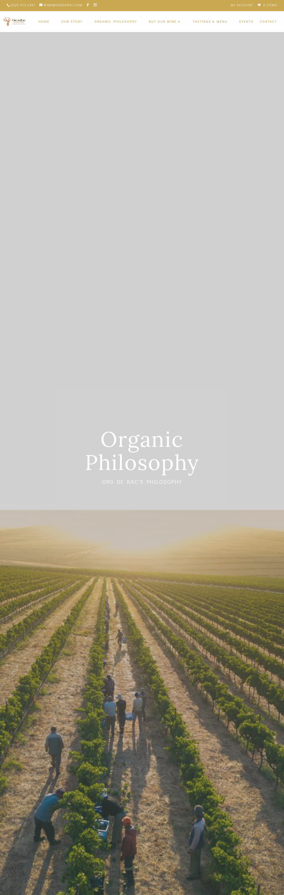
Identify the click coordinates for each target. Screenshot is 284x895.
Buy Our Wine (163, 22)
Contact (268, 22)
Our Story (72, 22)
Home (44, 22)
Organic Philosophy (115, 22)
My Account (242, 5)
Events (246, 22)
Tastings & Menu (210, 22)
